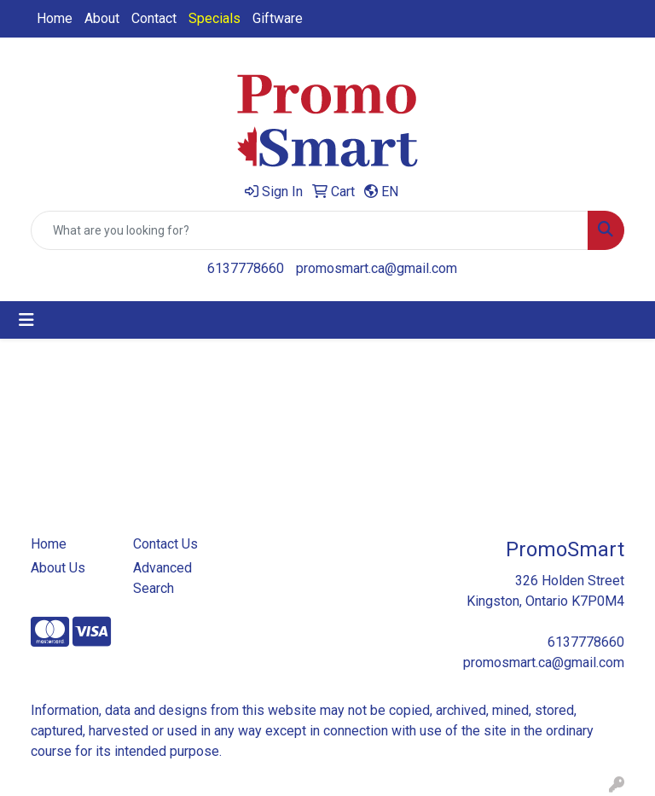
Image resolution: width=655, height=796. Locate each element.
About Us (58, 568)
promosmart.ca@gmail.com (376, 268)
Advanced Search (162, 578)
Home (54, 18)
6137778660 (245, 268)
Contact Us (165, 544)
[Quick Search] (309, 230)
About (101, 18)
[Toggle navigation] (26, 320)
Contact (154, 18)
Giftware (277, 18)
